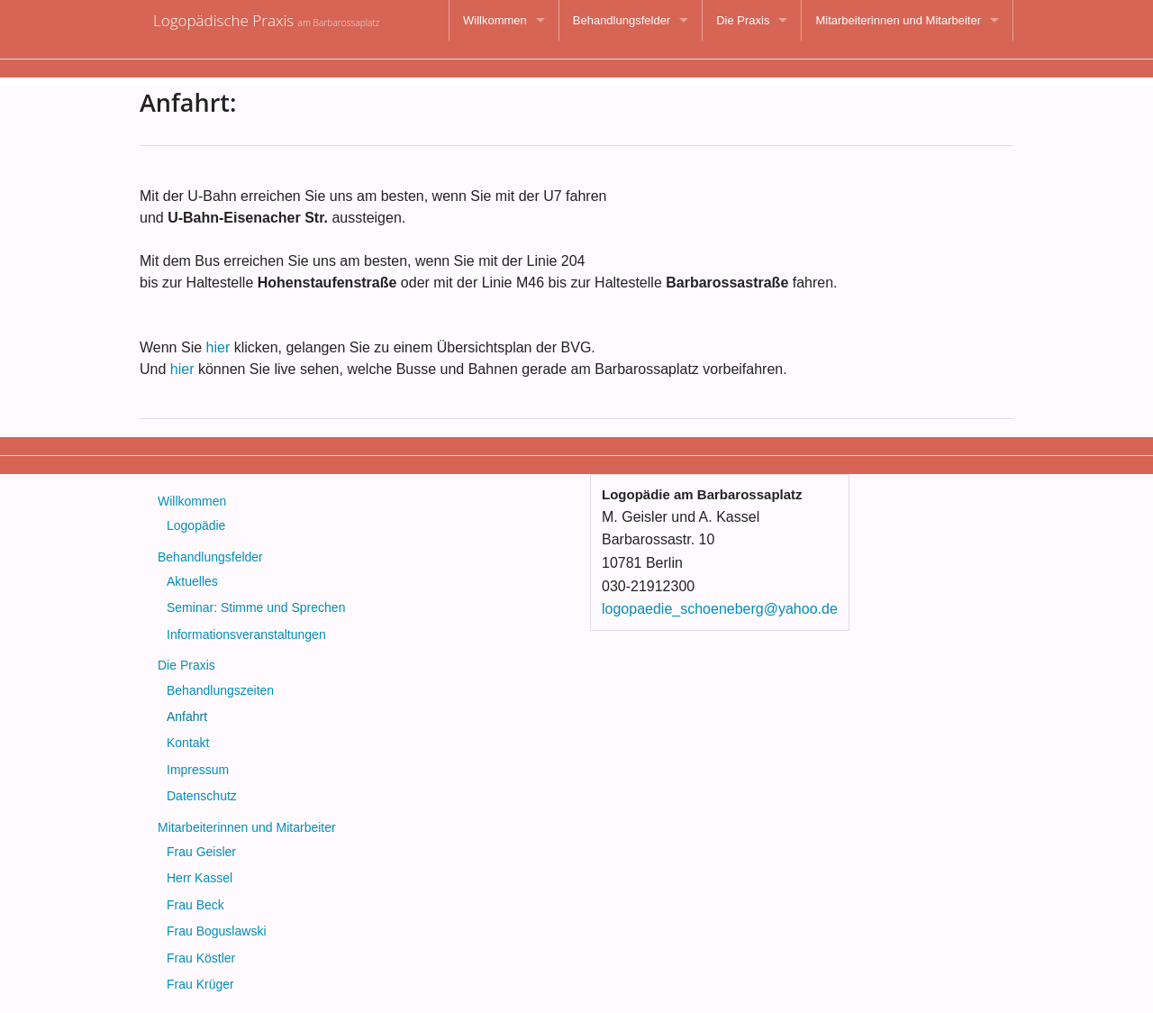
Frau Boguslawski (217, 931)
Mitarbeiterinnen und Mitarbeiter (898, 20)
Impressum (198, 769)
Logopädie (196, 525)
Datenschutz (202, 796)
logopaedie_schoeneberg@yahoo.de (720, 608)
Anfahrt (187, 716)
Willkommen (495, 20)
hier (218, 347)
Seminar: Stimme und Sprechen (256, 607)
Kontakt (188, 742)
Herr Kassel (199, 878)
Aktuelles (192, 581)
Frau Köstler (201, 958)
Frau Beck (195, 905)
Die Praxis (742, 20)
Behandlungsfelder (621, 20)
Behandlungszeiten (220, 690)
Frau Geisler (201, 851)
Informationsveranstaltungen (246, 634)
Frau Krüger (200, 984)
